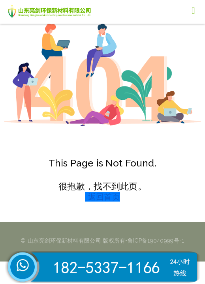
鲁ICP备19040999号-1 (156, 240)
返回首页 (104, 197)
